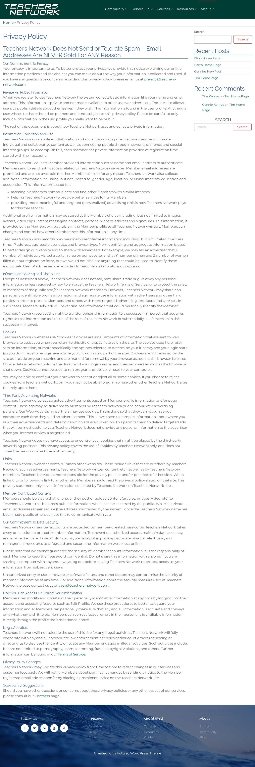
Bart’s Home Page (207, 65)
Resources (185, 9)
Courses (163, 9)
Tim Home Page (206, 78)
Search (199, 32)
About (206, 9)
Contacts (42, 696)
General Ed (140, 9)
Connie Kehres (213, 105)
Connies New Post (207, 71)
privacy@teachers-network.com (81, 585)
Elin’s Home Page (207, 58)
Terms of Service (71, 654)
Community (115, 9)
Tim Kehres (210, 96)
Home (8, 22)
